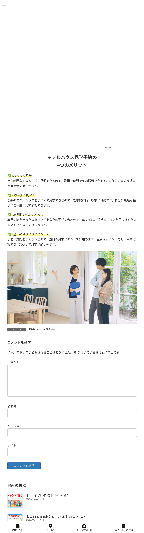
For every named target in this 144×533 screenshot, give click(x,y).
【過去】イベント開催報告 (41, 329)
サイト (11, 451)
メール (13, 432)
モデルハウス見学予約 (123, 527)
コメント (15, 362)
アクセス (50, 527)
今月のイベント (17, 527)
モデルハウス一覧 (84, 527)
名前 (12, 412)
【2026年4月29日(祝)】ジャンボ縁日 (47, 501)
